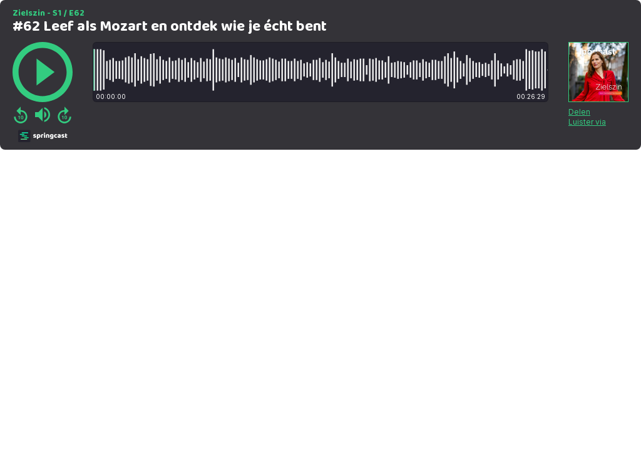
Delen (579, 112)
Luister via (587, 122)
